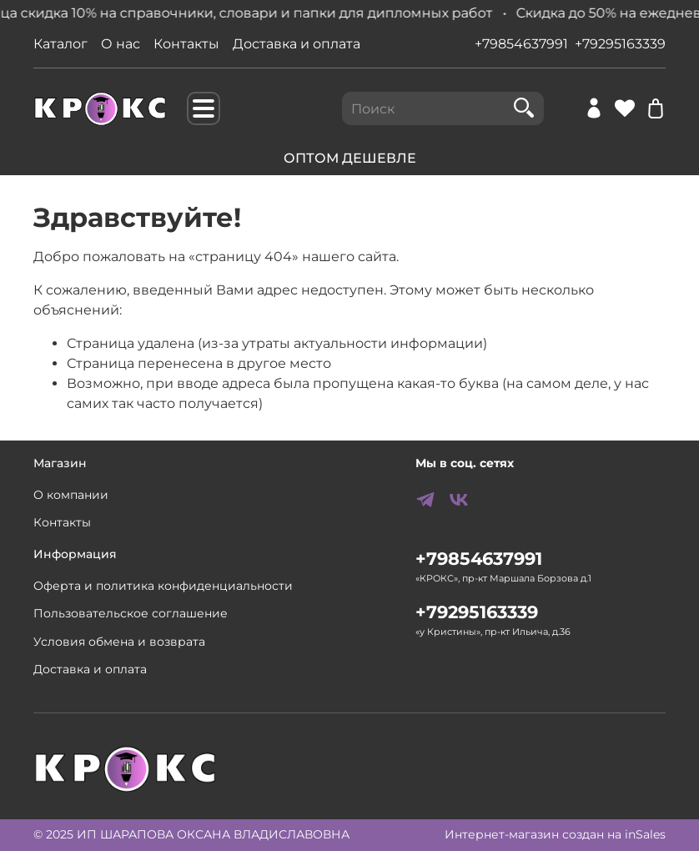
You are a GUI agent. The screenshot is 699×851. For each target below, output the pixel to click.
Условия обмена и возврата (119, 641)
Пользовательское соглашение (130, 613)
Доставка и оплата (296, 44)
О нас (120, 44)
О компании (70, 494)
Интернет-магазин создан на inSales (555, 834)
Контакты (186, 44)
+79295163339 (620, 44)
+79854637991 (521, 44)
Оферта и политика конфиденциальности (163, 585)
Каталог (60, 44)
